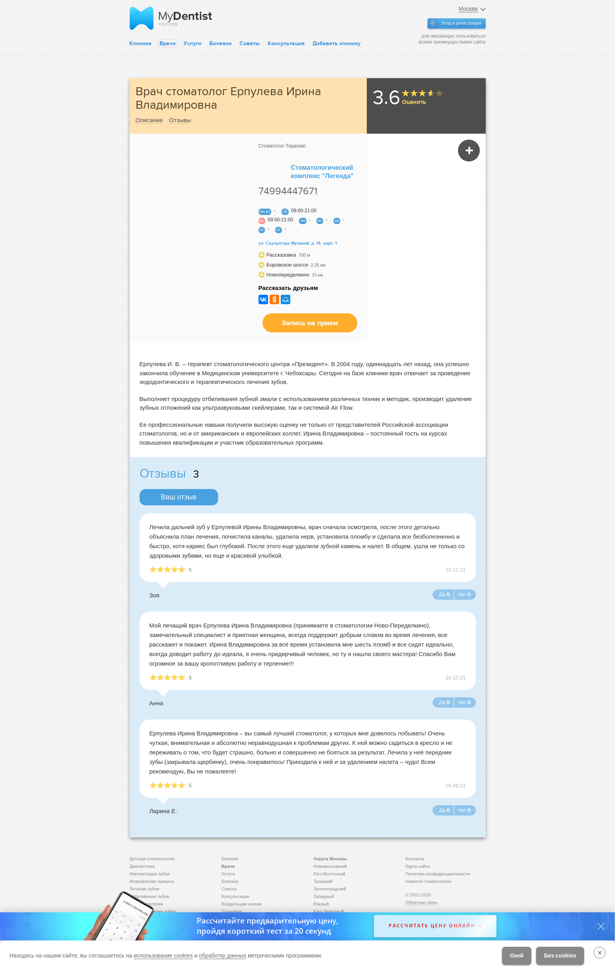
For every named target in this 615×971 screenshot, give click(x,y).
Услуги (192, 43)
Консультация (286, 43)
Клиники (140, 43)
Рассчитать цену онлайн (432, 926)
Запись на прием (310, 323)
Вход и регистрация (461, 23)
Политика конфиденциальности (438, 873)
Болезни (220, 43)
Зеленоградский (330, 889)
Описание (149, 120)
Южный (321, 904)
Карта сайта (418, 866)
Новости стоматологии (428, 881)
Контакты (415, 858)
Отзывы (180, 120)
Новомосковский (330, 866)
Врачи (167, 43)
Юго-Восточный (329, 873)
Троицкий (323, 881)
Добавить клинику (336, 43)
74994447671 (288, 191)
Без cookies (560, 955)
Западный (324, 896)
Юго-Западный (329, 911)
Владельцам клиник (242, 904)
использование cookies (163, 955)
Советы (249, 43)
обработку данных (222, 955)
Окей (516, 955)
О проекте (232, 911)
